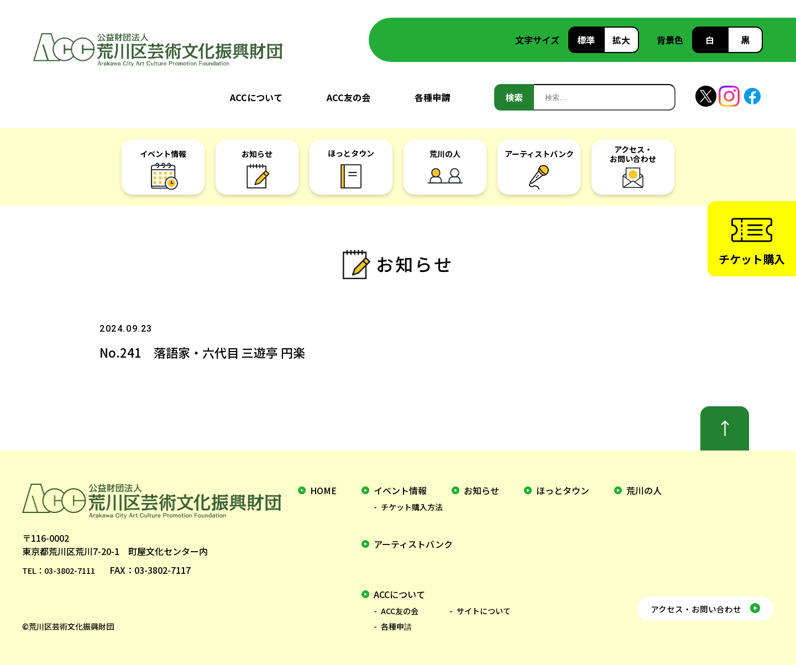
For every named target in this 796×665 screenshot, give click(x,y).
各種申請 (432, 97)
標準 (586, 39)
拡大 (621, 39)
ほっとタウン (562, 490)
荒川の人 (644, 490)
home (323, 490)
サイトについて (484, 610)
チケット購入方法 (412, 506)
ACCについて (256, 97)
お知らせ (481, 490)
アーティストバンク (413, 544)
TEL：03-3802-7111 (63, 570)
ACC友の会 (348, 97)
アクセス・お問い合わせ (684, 605)
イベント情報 (400, 490)
